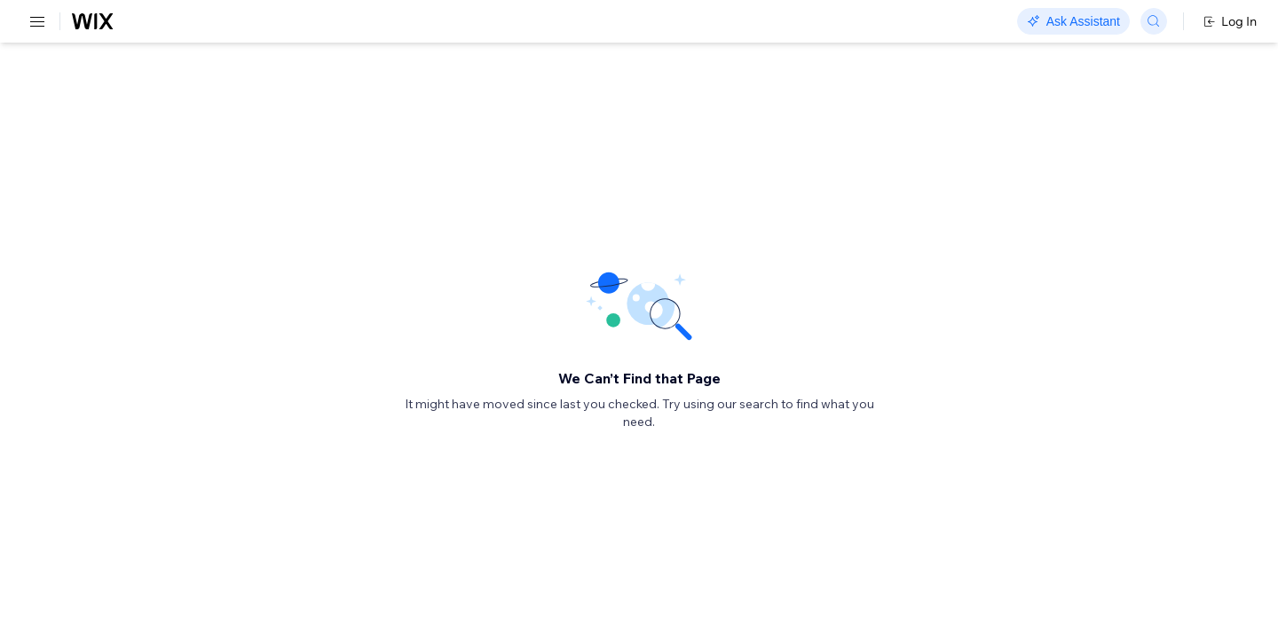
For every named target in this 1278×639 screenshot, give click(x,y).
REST (65, 103)
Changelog (612, 22)
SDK (181, 103)
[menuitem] (124, 86)
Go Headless (384, 22)
